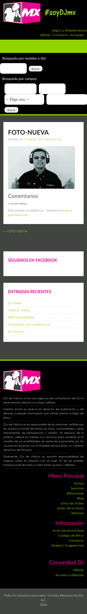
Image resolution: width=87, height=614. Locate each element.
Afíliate (45, 35)
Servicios (77, 488)
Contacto (61, 35)
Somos (79, 483)
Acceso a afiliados (70, 575)
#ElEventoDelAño (21, 317)
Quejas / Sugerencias (67, 545)
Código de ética (71, 535)
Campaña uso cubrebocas (29, 324)
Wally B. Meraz (19, 310)
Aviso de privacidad (68, 530)
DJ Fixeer (14, 303)
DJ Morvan (16, 331)
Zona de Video (72, 503)
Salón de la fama (70, 508)
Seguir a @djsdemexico (69, 30)
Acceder (77, 35)
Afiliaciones (75, 493)
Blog (80, 498)
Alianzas (77, 513)
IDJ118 (56, 139)
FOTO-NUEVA (15, 231)
